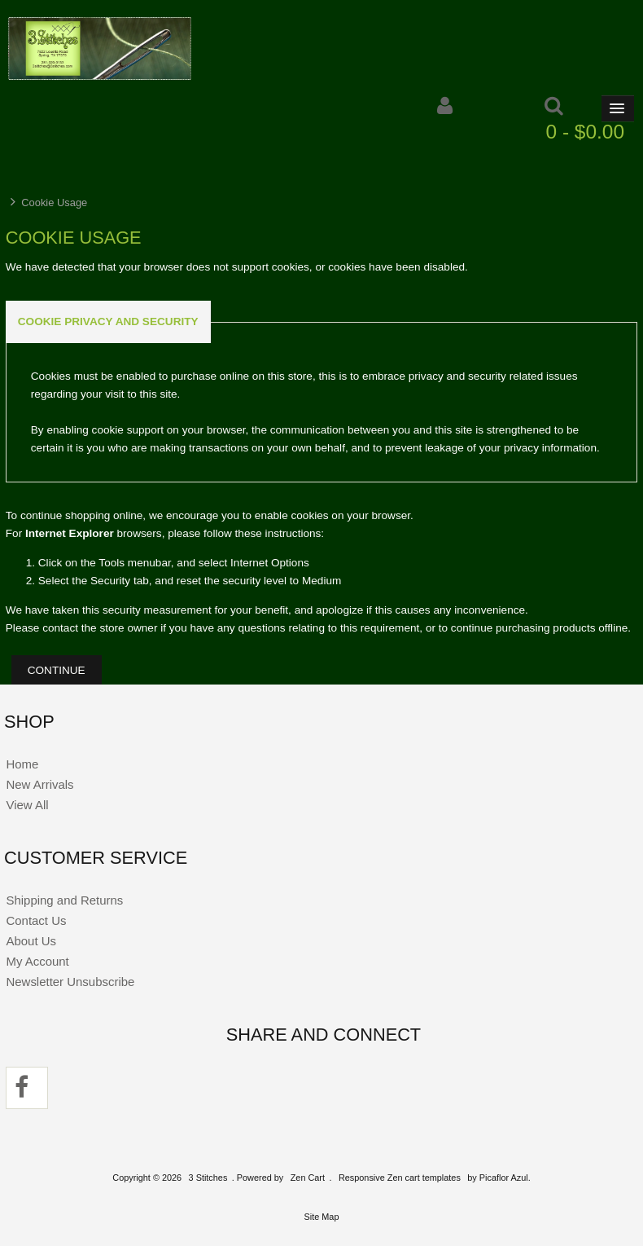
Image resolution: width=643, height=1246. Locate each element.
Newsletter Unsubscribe (70, 981)
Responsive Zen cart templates (400, 1177)
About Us (31, 941)
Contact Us (36, 920)
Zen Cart (308, 1177)
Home (22, 764)
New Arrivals (39, 784)
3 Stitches (208, 1177)
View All (27, 805)
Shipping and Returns (64, 900)
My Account (37, 961)
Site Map (321, 1217)
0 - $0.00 (585, 132)
